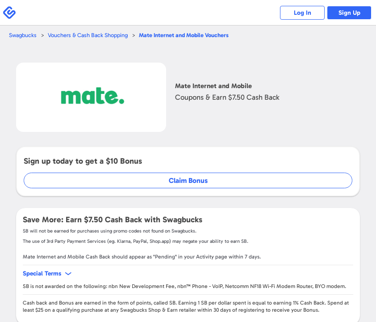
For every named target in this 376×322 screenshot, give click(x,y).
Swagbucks (23, 35)
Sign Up (349, 13)
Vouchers (184, 35)
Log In (302, 13)
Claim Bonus (188, 180)
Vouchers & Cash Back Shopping (88, 35)
